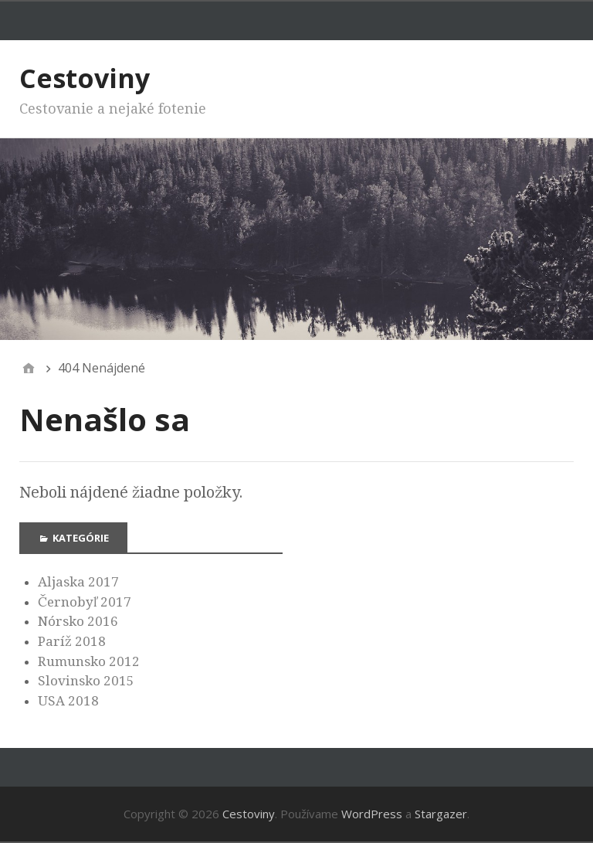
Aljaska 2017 (78, 582)
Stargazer (441, 813)
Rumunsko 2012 (89, 661)
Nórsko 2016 (78, 621)
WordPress (371, 813)
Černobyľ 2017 (84, 602)
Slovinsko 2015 (86, 680)
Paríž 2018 (72, 641)
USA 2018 (68, 701)
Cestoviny (84, 78)
